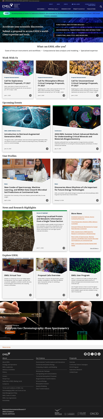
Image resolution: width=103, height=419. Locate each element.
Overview (72, 362)
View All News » (94, 248)
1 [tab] (44, 335)
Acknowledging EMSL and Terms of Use (14, 390)
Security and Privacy (8, 414)
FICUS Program (73, 367)
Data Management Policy (9, 393)
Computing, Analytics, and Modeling (46, 367)
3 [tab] (56, 335)
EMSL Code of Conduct (9, 395)
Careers (4, 376)
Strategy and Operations (9, 364)
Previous (1, 320)
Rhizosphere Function (42, 384)
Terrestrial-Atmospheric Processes (46, 376)
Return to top (6, 347)
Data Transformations (42, 389)
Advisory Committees (8, 369)
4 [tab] (61, 335)
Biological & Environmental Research (13, 409)
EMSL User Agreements (9, 398)
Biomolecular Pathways (43, 371)
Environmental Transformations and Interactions (50, 362)
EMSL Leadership (7, 367)
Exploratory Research (75, 369)
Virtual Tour (6, 379)
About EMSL (6, 362)
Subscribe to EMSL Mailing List (11, 381)
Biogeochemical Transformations (46, 379)
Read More (11, 332)
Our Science (40, 358)
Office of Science (7, 411)
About (4, 358)
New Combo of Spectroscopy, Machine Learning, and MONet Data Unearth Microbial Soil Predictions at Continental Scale (84, 238)
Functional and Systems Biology (45, 364)
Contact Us (5, 384)
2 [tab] (50, 335)
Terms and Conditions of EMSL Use (12, 388)
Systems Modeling (41, 386)
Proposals (73, 358)
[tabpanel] (51, 320)
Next (101, 320)
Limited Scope (73, 372)
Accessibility (5, 400)
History (4, 372)
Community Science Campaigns (78, 364)
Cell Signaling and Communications (46, 374)
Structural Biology (41, 381)
